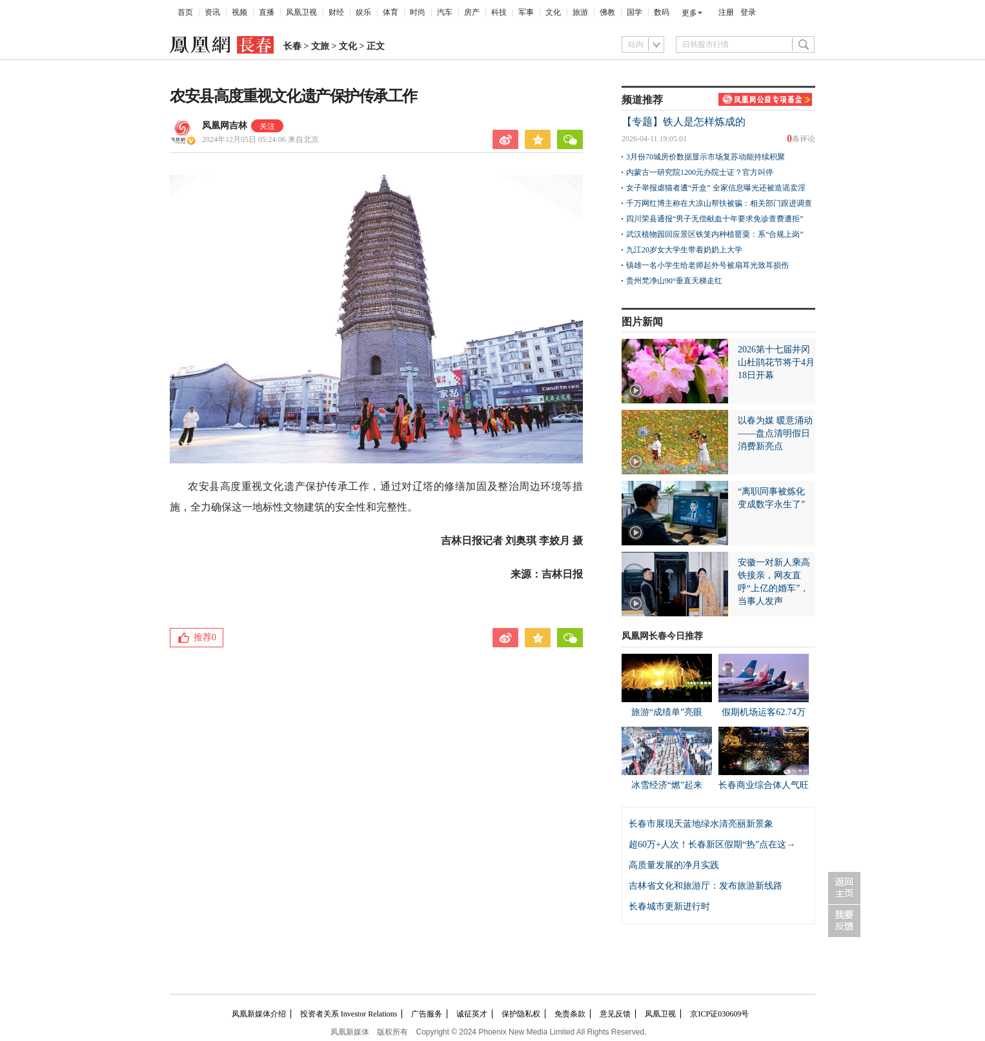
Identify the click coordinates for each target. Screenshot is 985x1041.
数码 (661, 12)
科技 (499, 12)
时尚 (417, 12)
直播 (266, 12)
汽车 (444, 12)
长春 (292, 46)
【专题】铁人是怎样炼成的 (684, 121)
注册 (726, 12)
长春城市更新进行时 (669, 906)
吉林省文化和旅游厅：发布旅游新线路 (705, 886)
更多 (689, 12)
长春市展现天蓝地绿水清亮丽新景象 (701, 824)
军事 (526, 12)
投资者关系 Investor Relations (349, 1013)
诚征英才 (471, 1013)
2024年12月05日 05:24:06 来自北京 (260, 139)
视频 (239, 12)
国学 (634, 12)
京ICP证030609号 (719, 1013)
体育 (390, 12)
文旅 (320, 46)
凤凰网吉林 (224, 125)
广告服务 (426, 1013)
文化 (553, 12)
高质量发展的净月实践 (674, 865)
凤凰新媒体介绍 (259, 1013)
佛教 (607, 12)
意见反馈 (615, 1013)
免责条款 (569, 1013)
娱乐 (363, 12)
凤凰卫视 (301, 12)
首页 (185, 12)
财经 (336, 12)
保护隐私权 (521, 1013)
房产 (472, 12)
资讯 (212, 12)
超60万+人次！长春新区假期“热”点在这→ (712, 844)
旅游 (580, 12)
